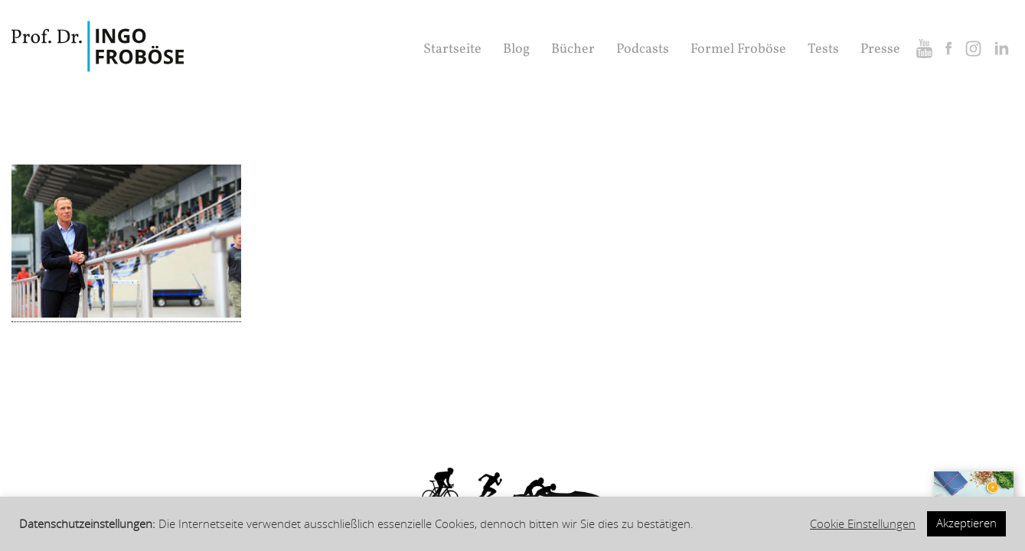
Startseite (452, 49)
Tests (823, 49)
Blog (516, 49)
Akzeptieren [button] (966, 523)
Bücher (573, 49)
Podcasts (642, 49)
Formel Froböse (738, 49)
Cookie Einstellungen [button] (863, 524)
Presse (880, 49)
